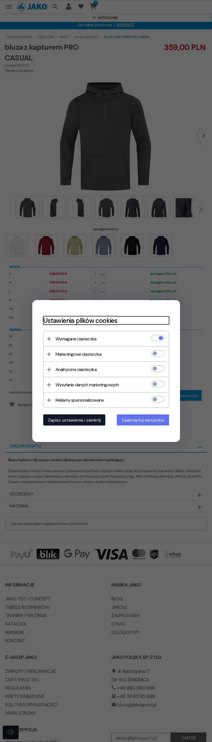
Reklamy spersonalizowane (80, 400)
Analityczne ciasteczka (76, 369)
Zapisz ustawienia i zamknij (74, 420)
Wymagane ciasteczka (76, 339)
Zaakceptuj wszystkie (142, 420)
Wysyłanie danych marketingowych (87, 385)
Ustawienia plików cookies (80, 321)
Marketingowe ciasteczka (78, 354)
